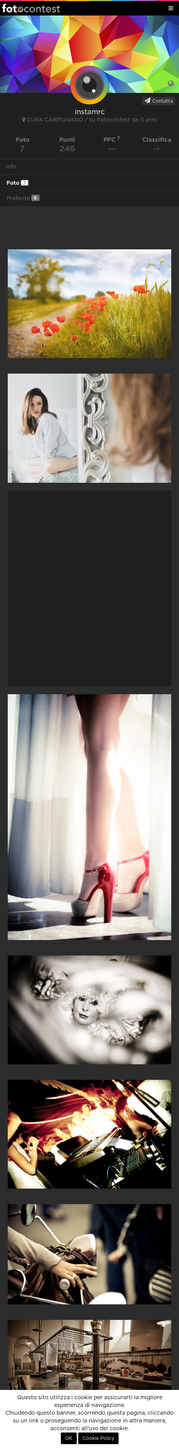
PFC (111, 139)
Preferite (23, 198)
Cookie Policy (98, 1438)
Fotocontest (31, 8)
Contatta (159, 101)
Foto (17, 183)
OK (68, 1438)
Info (11, 167)
